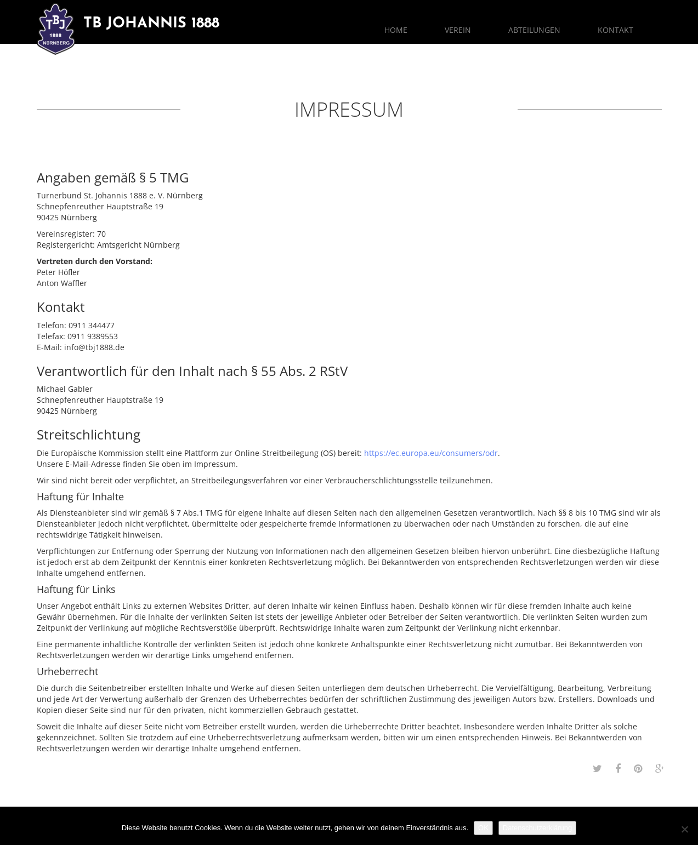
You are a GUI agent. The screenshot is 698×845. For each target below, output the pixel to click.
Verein (458, 30)
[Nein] (684, 829)
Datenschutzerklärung (537, 828)
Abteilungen (534, 30)
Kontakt (615, 30)
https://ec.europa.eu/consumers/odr (431, 453)
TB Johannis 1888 (151, 23)
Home (395, 30)
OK (483, 828)
